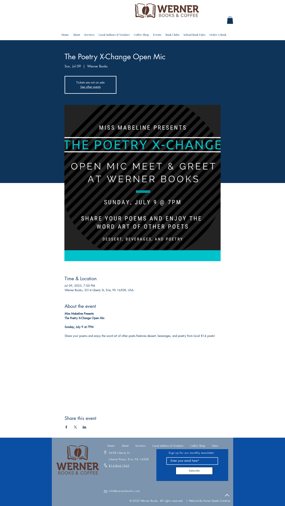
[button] (230, 20)
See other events (90, 87)
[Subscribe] (194, 471)
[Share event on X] (75, 427)
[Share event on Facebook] (66, 427)
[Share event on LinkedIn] (84, 427)
